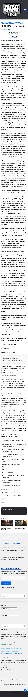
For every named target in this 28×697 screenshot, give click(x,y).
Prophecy (16, 23)
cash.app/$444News (6, 644)
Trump (21, 23)
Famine (16, 22)
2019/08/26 (9, 29)
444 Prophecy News (8, 509)
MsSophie (14, 37)
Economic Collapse (7, 22)
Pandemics (9, 23)
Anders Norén (9, 694)
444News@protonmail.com (11, 543)
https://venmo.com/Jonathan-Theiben (11, 648)
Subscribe (6, 583)
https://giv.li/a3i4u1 (6, 657)
